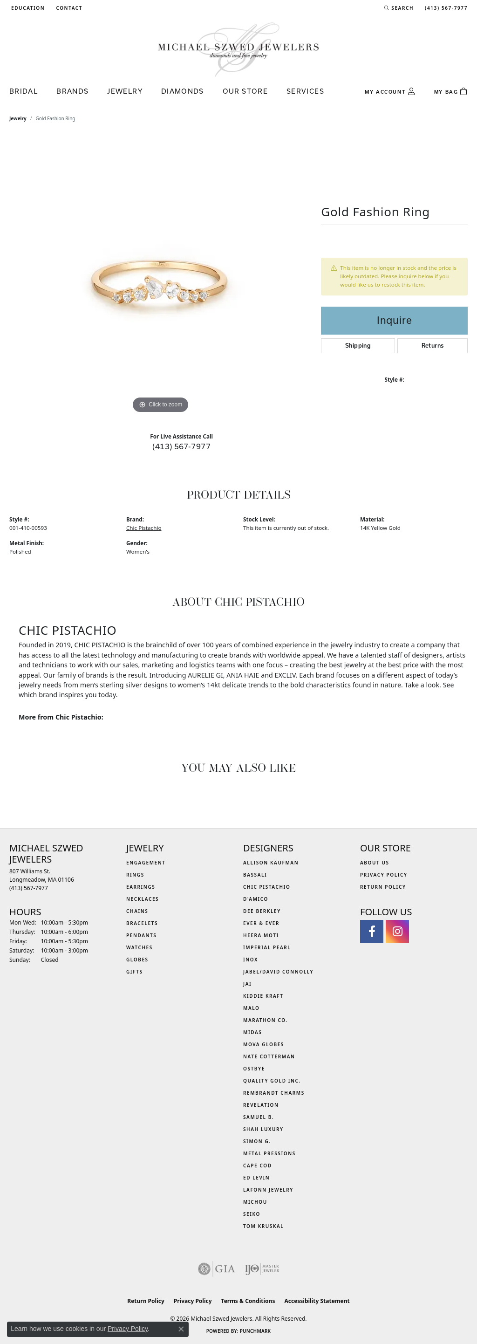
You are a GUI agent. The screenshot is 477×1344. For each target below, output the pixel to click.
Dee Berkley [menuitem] (262, 911)
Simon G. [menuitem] (257, 1141)
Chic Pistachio (143, 527)
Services (305, 91)
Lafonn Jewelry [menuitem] (268, 1189)
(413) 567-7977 (181, 446)
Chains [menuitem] (137, 911)
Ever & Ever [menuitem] (261, 923)
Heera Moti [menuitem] (261, 935)
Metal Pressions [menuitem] (269, 1153)
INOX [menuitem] (250, 959)
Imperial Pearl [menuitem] (267, 947)
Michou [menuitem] (255, 1202)
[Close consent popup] (181, 1329)
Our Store (245, 91)
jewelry (18, 118)
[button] (27, 8)
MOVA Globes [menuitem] (263, 1044)
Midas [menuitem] (252, 1032)
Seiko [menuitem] (251, 1214)
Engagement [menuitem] (146, 862)
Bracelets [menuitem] (142, 923)
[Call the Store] (28, 888)
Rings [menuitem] (135, 874)
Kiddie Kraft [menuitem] (263, 996)
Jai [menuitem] (247, 984)
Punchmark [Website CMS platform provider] (255, 1331)
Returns (433, 346)
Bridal (23, 91)
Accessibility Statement (316, 1301)
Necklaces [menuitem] (142, 899)
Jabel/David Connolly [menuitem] (278, 971)
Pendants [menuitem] (141, 935)
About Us (374, 862)
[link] (68, 8)
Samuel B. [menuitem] (258, 1117)
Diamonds (182, 91)
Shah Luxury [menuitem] (263, 1129)
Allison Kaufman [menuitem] (271, 862)
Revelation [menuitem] (261, 1105)
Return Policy (383, 887)
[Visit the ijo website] (262, 1269)
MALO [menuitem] (251, 1008)
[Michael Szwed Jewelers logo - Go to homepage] (238, 49)
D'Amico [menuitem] (255, 899)
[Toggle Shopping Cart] (450, 91)
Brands (72, 91)
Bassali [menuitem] (255, 874)
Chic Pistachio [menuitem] (266, 887)
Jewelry (125, 91)
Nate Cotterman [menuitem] (269, 1056)
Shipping (358, 346)
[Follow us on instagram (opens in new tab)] (397, 931)
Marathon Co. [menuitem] (265, 1020)
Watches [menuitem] (139, 947)
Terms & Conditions (248, 1301)
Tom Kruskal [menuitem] (263, 1226)
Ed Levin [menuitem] (256, 1177)
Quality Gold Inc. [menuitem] (272, 1080)
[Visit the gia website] (216, 1269)
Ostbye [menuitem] (254, 1068)
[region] (160, 276)
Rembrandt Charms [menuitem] (274, 1093)
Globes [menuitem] (137, 959)
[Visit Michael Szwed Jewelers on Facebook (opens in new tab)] (371, 931)
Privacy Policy (384, 874)
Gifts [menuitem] (134, 971)
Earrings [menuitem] (140, 887)
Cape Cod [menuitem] (257, 1165)
